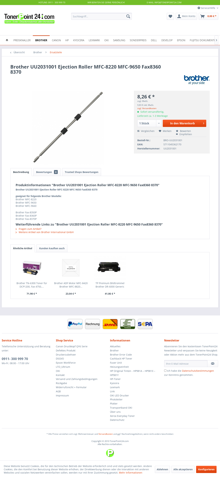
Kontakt (60, 375)
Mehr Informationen (130, 472)
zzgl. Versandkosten (146, 108)
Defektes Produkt (65, 350)
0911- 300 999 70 (15, 359)
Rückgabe (61, 383)
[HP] (67, 39)
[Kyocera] (78, 39)
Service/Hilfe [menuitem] (207, 8)
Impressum (62, 395)
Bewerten (183, 131)
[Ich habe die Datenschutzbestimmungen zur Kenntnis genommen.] (165, 370)
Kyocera (114, 383)
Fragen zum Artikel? (28, 228)
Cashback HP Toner (121, 358)
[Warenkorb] (208, 16)
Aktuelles (115, 346)
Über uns (115, 411)
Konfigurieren (206, 469)
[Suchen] (128, 16)
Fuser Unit (116, 362)
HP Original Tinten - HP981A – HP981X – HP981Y (132, 373)
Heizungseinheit (119, 366)
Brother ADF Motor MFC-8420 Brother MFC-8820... (71, 285)
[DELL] (154, 39)
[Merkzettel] (170, 16)
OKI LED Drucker (119, 395)
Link (112, 391)
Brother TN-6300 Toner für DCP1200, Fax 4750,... (31, 285)
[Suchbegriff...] (101, 16)
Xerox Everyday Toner (122, 416)
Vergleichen (146, 131)
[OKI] (106, 39)
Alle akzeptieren (183, 469)
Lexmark (115, 387)
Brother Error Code (121, 354)
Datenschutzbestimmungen (198, 370)
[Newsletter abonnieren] (212, 363)
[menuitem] (101, 16)
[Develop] (167, 39)
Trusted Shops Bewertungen (81, 172)
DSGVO (60, 358)
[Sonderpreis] (138, 39)
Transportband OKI (121, 407)
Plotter (114, 403)
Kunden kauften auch (52, 248)
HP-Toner (115, 379)
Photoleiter (116, 399)
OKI (58, 371)
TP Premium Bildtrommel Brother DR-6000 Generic (110, 285)
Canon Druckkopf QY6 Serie (71, 346)
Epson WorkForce (66, 362)
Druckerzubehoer (66, 354)
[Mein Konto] (186, 16)
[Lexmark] (94, 39)
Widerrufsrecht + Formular (71, 387)
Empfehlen (184, 134)
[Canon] (56, 39)
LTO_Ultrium (63, 366)
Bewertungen (47, 172)
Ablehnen (162, 469)
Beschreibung (21, 172)
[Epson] (181, 39)
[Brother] (41, 39)
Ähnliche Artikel (22, 248)
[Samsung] (119, 39)
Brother (114, 350)
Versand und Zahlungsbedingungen (76, 379)
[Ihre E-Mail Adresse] (185, 363)
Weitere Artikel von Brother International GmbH (45, 232)
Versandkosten (105, 433)
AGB (58, 391)
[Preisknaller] (22, 39)
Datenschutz (117, 419)
